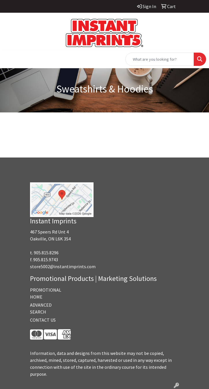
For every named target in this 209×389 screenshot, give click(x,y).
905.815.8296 (46, 252)
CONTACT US (43, 320)
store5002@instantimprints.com (63, 266)
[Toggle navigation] (9, 59)
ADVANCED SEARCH (41, 308)
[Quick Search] (159, 59)
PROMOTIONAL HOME (45, 293)
